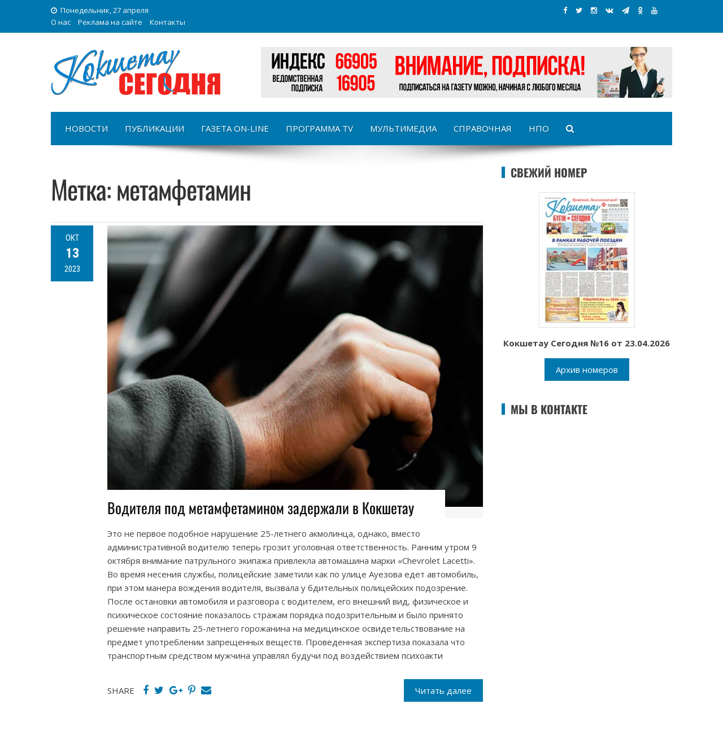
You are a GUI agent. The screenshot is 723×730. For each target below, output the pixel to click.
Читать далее (443, 690)
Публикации (154, 128)
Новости (86, 128)
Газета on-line (235, 128)
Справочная (483, 128)
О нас (61, 22)
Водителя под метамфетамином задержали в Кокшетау (260, 508)
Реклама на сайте (110, 22)
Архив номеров (587, 369)
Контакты (167, 22)
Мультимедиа (403, 128)
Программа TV (319, 128)
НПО (539, 128)
